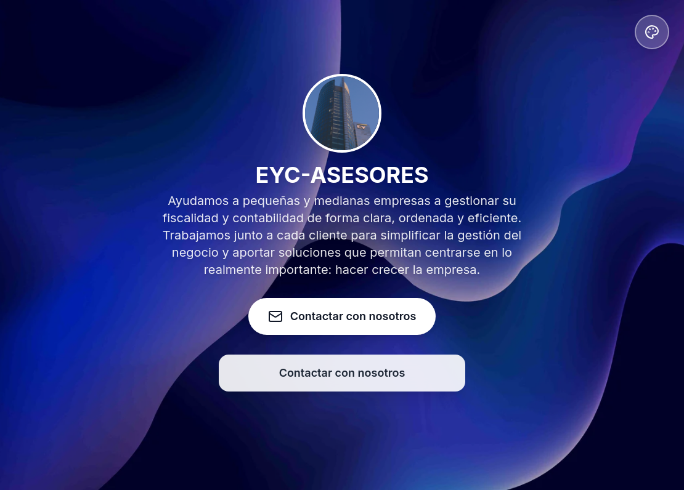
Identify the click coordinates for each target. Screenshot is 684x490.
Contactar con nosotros (342, 372)
